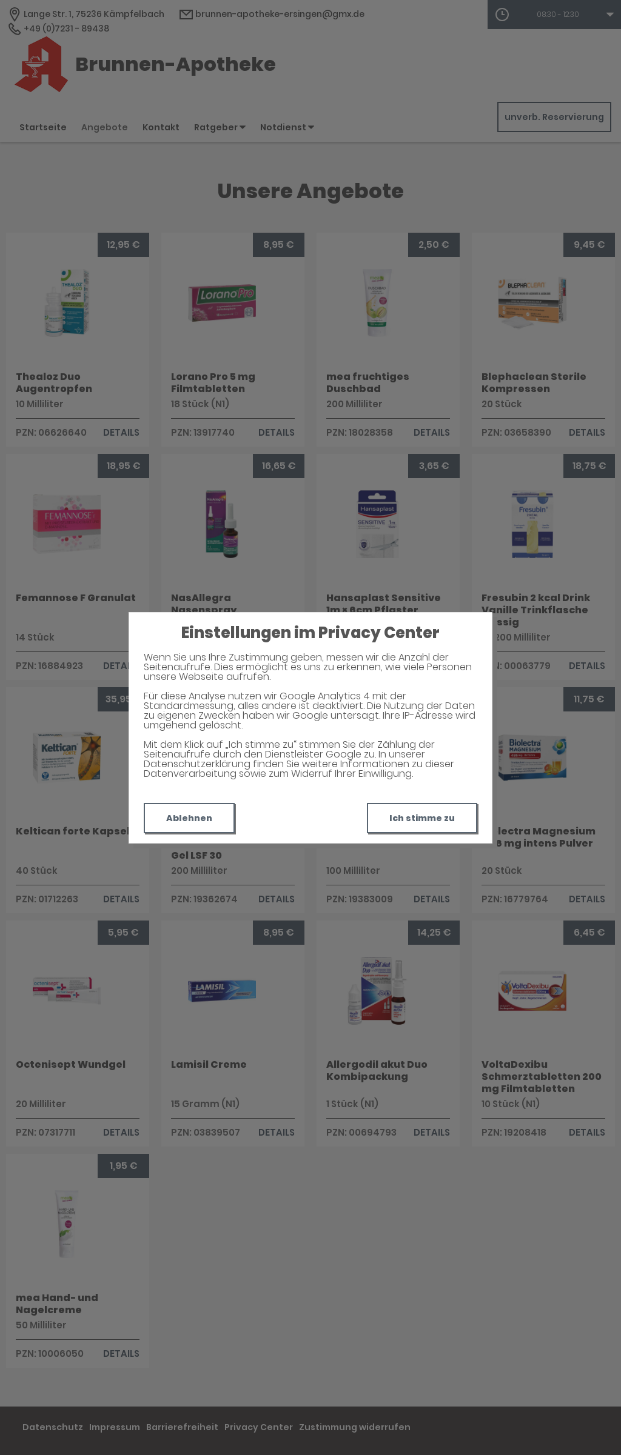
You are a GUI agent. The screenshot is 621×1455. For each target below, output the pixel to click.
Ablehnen (189, 818)
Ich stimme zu (422, 818)
